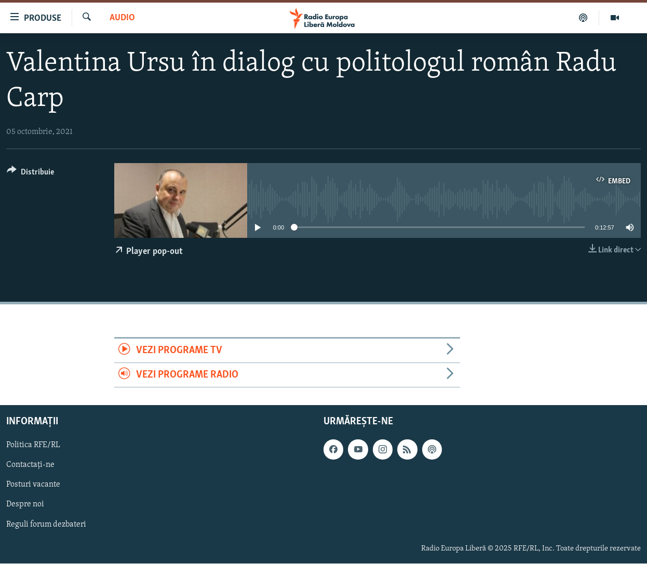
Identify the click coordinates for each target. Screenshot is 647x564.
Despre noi (25, 505)
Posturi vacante (33, 485)
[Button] (30, 173)
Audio (122, 18)
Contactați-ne (30, 465)
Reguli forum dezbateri (46, 524)
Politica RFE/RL (33, 445)
